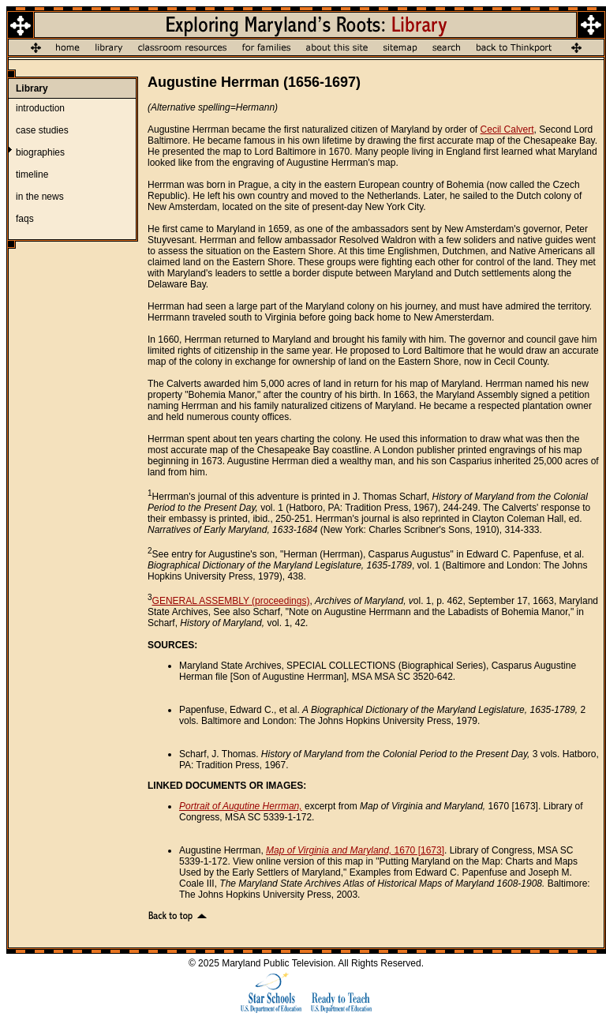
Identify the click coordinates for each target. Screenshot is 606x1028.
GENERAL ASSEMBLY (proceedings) (231, 600)
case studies (42, 130)
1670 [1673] (355, 850)
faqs (25, 218)
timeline (32, 174)
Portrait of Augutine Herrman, (240, 806)
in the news (40, 196)
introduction (40, 108)
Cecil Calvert (507, 129)
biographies (40, 152)
